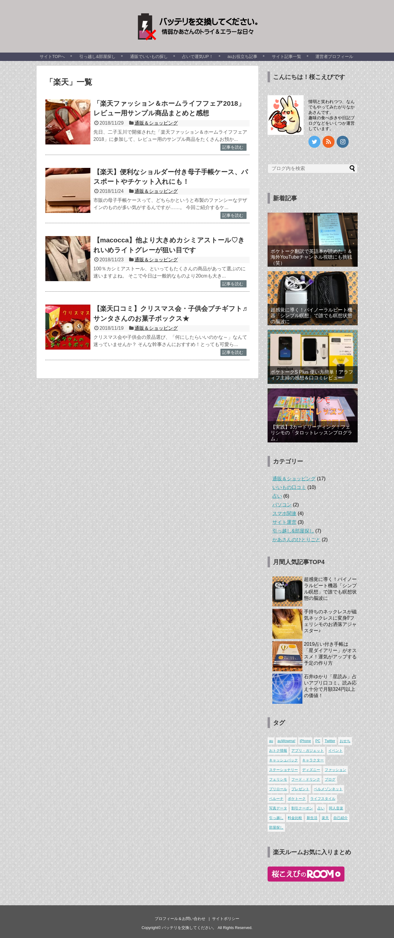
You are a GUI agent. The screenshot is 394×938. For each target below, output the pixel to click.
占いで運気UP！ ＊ (201, 56)
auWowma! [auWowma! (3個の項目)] (286, 741)
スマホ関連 (284, 513)
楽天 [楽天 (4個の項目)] (325, 818)
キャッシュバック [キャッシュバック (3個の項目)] (283, 760)
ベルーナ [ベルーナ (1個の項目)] (276, 799)
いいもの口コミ (289, 487)
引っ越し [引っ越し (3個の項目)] (276, 818)
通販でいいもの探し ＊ (153, 56)
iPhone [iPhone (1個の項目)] (305, 741)
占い (277, 496)
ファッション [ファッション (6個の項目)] (335, 770)
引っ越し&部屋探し (293, 530)
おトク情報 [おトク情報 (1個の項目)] (278, 750)
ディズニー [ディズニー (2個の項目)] (311, 770)
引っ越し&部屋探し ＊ (101, 56)
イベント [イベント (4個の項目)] (335, 750)
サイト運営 (284, 522)
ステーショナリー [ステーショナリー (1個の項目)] (283, 770)
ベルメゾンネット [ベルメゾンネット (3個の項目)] (328, 789)
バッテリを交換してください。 (189, 927)
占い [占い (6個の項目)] (321, 808)
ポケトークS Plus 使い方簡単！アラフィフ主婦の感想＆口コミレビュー (312, 374)
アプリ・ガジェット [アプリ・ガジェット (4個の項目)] (307, 750)
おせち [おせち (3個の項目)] (345, 741)
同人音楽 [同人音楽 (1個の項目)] (336, 808)
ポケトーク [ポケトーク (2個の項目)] (297, 799)
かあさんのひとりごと (296, 539)
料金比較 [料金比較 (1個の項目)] (295, 818)
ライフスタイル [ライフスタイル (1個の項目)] (322, 799)
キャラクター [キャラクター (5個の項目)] (313, 760)
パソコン (282, 504)
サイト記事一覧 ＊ (291, 56)
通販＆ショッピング (156, 123)
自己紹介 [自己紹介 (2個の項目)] (340, 818)
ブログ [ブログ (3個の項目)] (330, 779)
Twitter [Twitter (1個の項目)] (330, 741)
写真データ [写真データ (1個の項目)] (278, 808)
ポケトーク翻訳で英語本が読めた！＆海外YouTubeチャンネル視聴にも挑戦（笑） (311, 257)
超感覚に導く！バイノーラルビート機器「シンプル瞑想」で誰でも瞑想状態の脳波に (311, 315)
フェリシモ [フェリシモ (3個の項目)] (278, 779)
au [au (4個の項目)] (271, 741)
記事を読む (232, 147)
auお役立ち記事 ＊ (247, 56)
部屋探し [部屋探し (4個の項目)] (276, 827)
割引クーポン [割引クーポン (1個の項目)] (302, 808)
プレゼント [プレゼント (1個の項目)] (300, 789)
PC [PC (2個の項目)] (317, 741)
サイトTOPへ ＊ (57, 56)
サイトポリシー (225, 918)
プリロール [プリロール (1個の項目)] (278, 789)
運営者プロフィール (334, 56)
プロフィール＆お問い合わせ (180, 918)
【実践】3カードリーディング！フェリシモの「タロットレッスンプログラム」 (311, 432)
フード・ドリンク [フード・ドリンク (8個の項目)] (305, 779)
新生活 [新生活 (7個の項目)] (312, 818)
